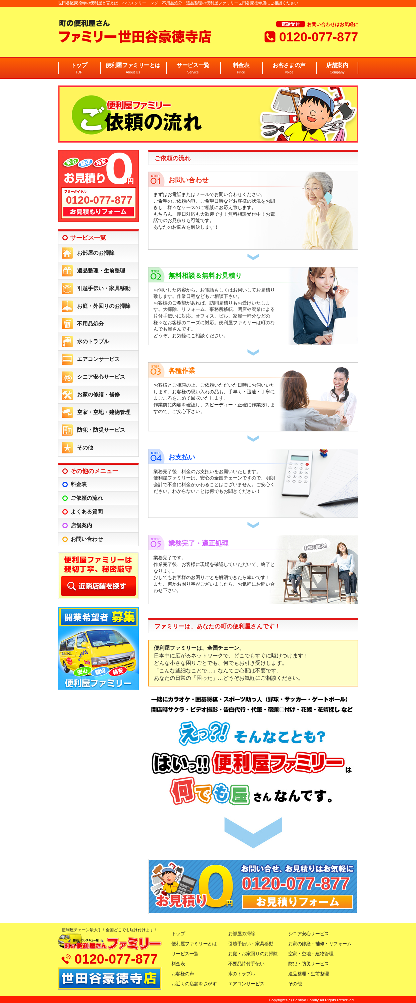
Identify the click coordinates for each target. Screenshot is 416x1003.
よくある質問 (87, 512)
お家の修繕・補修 (98, 394)
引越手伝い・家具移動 (103, 288)
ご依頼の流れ (87, 498)
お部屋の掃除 (241, 933)
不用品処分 (90, 324)
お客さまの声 (289, 68)
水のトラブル (93, 341)
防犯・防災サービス (101, 430)
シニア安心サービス (101, 377)
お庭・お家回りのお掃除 (253, 953)
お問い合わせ (87, 539)
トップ (79, 68)
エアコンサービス (98, 359)
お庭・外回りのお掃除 (103, 306)
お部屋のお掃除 (95, 253)
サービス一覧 (193, 68)
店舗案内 (337, 68)
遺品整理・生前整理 (101, 270)
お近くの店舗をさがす (194, 983)
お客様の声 (182, 973)
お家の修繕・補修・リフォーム (320, 943)
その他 (85, 447)
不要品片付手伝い (246, 963)
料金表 (241, 68)
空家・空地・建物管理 (103, 412)
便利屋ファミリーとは (133, 68)
